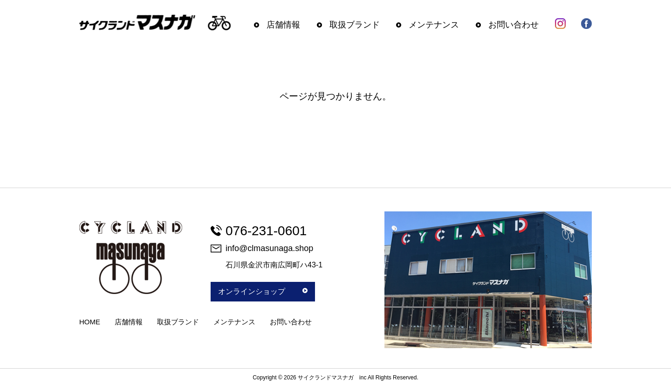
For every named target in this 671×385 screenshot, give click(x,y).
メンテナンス (434, 24)
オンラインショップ (263, 291)
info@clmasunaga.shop (262, 248)
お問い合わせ (513, 24)
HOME (89, 322)
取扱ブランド (354, 24)
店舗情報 (283, 24)
